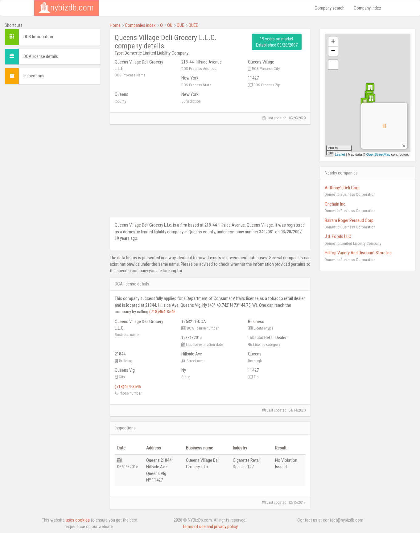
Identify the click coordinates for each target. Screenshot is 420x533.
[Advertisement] (53, 127)
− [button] (333, 51)
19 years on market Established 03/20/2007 (277, 41)
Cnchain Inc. (335, 204)
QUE (180, 25)
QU (169, 25)
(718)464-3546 (162, 311)
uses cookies (78, 520)
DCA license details (40, 56)
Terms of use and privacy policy (210, 526)
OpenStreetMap (378, 154)
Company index (367, 8)
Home (115, 25)
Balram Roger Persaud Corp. (349, 220)
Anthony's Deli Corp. (342, 188)
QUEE (193, 25)
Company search (329, 8)
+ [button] (333, 42)
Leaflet (340, 154)
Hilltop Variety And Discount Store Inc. (359, 253)
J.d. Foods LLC (338, 236)
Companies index (140, 25)
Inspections (33, 76)
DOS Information (38, 36)
